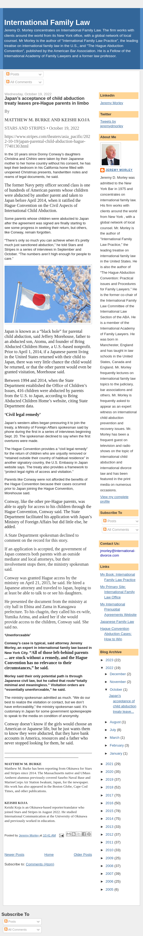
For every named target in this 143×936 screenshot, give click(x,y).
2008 (110, 866)
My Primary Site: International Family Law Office (117, 592)
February (117, 745)
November (118, 682)
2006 (110, 881)
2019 (110, 779)
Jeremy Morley (111, 103)
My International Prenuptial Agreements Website (118, 609)
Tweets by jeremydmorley (111, 123)
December (118, 674)
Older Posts (83, 855)
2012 (110, 834)
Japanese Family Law (117, 622)
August (115, 722)
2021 (110, 764)
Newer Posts (14, 855)
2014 (110, 819)
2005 (110, 889)
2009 (110, 858)
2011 (110, 842)
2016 (110, 803)
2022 (110, 668)
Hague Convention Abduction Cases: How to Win (116, 634)
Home (49, 855)
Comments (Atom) (40, 864)
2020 (110, 772)
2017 (110, 795)
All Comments (19, 82)
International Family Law (47, 22)
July (113, 730)
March (115, 738)
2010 (110, 850)
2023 (110, 660)
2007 (110, 874)
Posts (12, 74)
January (116, 753)
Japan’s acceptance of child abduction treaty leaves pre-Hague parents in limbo (47, 100)
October (116, 690)
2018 (110, 787)
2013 (110, 827)
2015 (110, 811)
